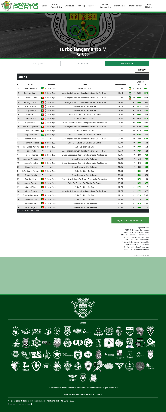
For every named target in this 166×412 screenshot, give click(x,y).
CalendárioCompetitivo (105, 5)
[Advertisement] (83, 276)
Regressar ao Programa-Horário (130, 220)
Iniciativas (69, 5)
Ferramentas (119, 5)
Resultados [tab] (127, 63)
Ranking (81, 5)
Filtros (142, 70)
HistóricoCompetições (56, 5)
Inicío (44, 5)
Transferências (135, 5)
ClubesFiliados (148, 5)
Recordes (92, 5)
